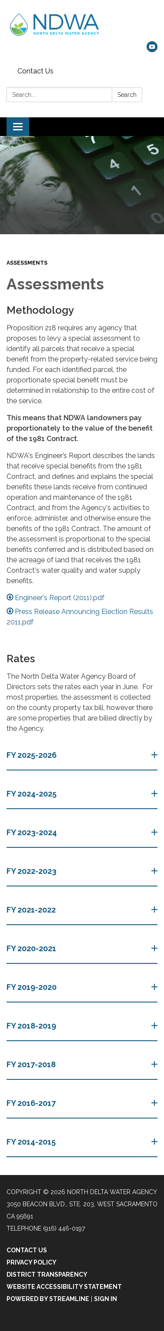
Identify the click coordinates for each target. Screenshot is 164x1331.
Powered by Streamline (48, 1298)
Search (127, 94)
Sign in (105, 1298)
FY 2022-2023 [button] (32, 871)
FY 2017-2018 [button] (32, 1064)
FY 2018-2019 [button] (32, 1025)
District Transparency (47, 1274)
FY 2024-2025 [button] (32, 793)
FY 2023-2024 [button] (33, 832)
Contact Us (35, 71)
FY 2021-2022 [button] (32, 909)
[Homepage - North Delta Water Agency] (82, 25)
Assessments (27, 263)
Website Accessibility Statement (64, 1286)
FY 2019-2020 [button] (32, 987)
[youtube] (152, 50)
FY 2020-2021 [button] (32, 948)
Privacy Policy (32, 1262)
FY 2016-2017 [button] (32, 1103)
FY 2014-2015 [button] (32, 1141)
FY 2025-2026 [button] (32, 755)
